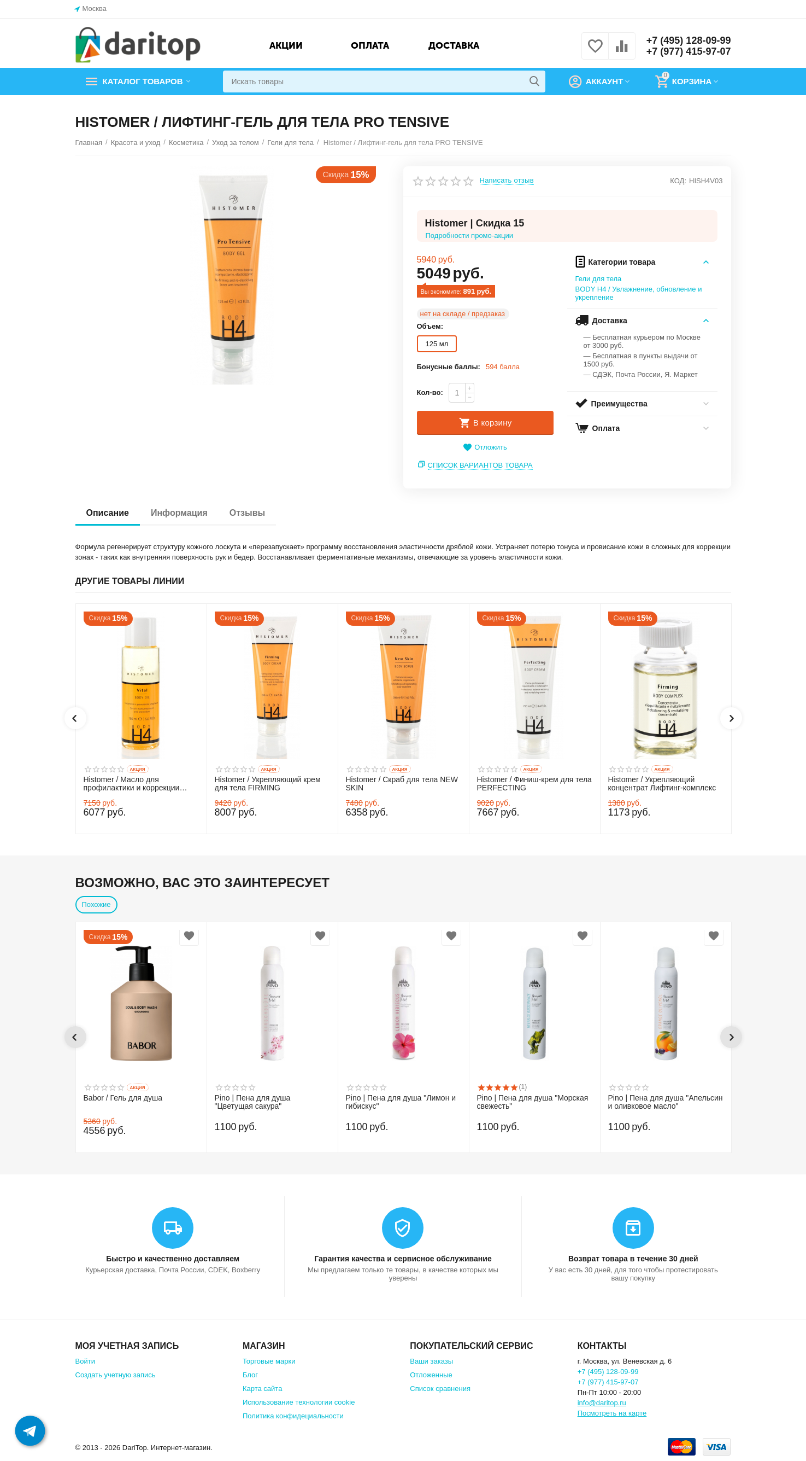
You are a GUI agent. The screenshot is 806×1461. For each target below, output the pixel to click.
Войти (85, 1361)
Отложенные (431, 1375)
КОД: (678, 181)
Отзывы (247, 512)
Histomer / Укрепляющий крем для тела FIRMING (268, 784)
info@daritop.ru (602, 1403)
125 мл (437, 344)
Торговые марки (269, 1361)
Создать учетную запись (115, 1375)
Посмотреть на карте (612, 1413)
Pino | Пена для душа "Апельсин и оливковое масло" (665, 1102)
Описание (107, 512)
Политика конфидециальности (293, 1416)
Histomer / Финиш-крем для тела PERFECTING (534, 784)
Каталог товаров (143, 81)
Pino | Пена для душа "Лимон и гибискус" (401, 1102)
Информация (179, 512)
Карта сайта (263, 1388)
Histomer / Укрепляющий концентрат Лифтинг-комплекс (662, 784)
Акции (286, 45)
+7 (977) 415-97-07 (688, 51)
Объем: (430, 326)
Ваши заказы (431, 1361)
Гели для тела (598, 279)
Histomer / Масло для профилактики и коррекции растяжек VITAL (132, 784)
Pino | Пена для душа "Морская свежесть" (533, 1102)
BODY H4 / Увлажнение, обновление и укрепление (638, 293)
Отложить (485, 447)
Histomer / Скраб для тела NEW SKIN (402, 784)
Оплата (370, 45)
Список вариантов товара (480, 465)
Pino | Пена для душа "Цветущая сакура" (253, 1102)
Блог (250, 1375)
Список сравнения (440, 1388)
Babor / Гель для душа (123, 1098)
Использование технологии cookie (299, 1402)
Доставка (453, 45)
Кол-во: (430, 392)
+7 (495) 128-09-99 (688, 40)
